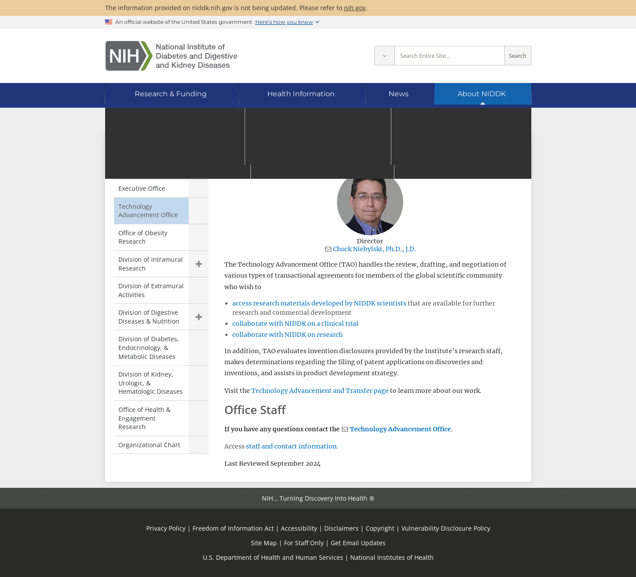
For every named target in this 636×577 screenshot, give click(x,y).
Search (517, 56)
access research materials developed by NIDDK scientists (319, 303)
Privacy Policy (166, 528)
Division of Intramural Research (150, 263)
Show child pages (198, 264)
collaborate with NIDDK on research (287, 335)
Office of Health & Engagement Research (144, 418)
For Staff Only (304, 543)
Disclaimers (341, 528)
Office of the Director (149, 170)
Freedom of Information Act (233, 528)
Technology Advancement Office (400, 429)
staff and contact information (291, 446)
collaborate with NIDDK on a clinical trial (295, 324)
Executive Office (141, 188)
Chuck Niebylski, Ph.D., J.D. (374, 249)
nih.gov (355, 8)
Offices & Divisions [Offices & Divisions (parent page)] (154, 152)
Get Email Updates (358, 543)
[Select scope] (384, 56)
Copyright (380, 528)
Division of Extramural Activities (151, 290)
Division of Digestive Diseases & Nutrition (148, 316)
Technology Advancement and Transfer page (320, 391)
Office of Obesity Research (142, 237)
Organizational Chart (149, 445)
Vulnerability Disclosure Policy (445, 528)
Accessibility (299, 528)
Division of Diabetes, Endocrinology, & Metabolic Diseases (148, 347)
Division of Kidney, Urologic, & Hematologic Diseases (150, 383)
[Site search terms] (449, 56)
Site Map (264, 543)
